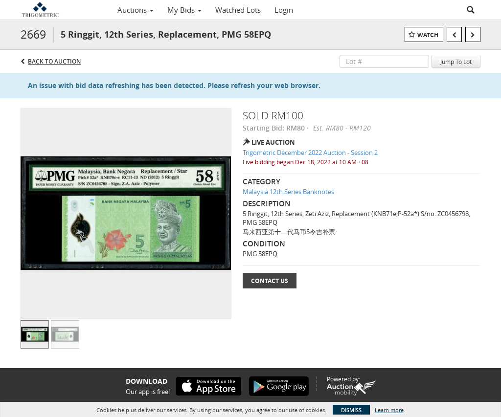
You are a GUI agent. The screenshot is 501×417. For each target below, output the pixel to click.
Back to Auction (54, 61)
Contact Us (269, 281)
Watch (427, 35)
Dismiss (351, 410)
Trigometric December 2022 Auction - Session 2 (310, 152)
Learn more (389, 410)
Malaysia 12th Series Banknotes (288, 191)
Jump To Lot (456, 62)
